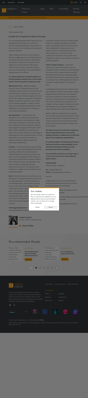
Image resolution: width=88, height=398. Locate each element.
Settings (37, 207)
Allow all (51, 207)
